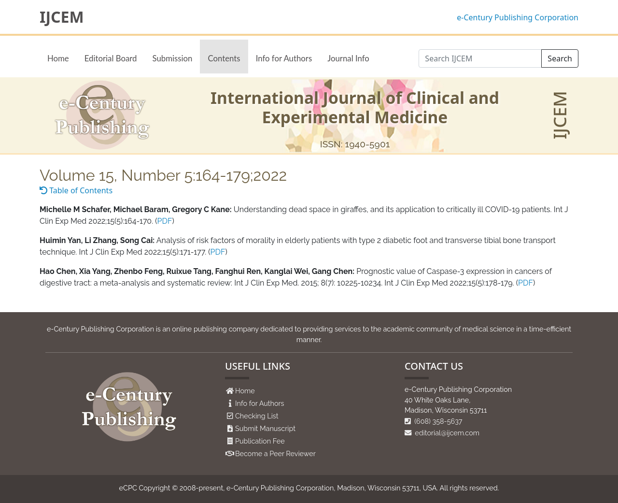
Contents (224, 58)
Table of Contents (76, 190)
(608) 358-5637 (434, 421)
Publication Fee (260, 441)
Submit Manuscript (265, 428)
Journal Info (348, 58)
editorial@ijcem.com (442, 433)
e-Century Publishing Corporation (517, 17)
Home (58, 58)
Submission (172, 58)
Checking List (257, 416)
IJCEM (62, 17)
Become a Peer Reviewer (275, 453)
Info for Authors (284, 58)
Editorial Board (110, 58)
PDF (164, 221)
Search (560, 58)
